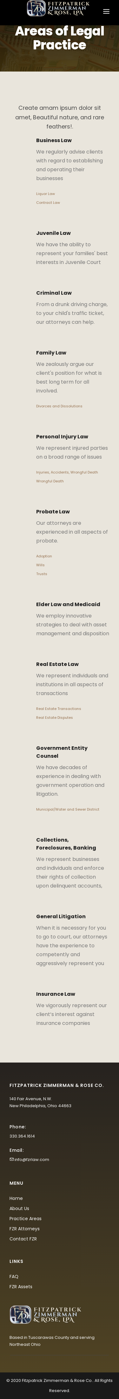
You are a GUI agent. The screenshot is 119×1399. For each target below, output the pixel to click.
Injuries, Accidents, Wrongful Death (67, 472)
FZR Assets (21, 1286)
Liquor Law (45, 193)
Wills (40, 565)
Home (16, 1198)
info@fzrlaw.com (32, 1160)
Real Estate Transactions (58, 708)
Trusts (41, 573)
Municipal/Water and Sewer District (67, 809)
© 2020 (13, 1380)
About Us (19, 1208)
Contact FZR (23, 1239)
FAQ (14, 1276)
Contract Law (48, 202)
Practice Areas (26, 1218)
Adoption (44, 556)
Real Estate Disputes (54, 717)
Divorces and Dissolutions (59, 406)
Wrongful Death (50, 481)
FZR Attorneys (25, 1229)
